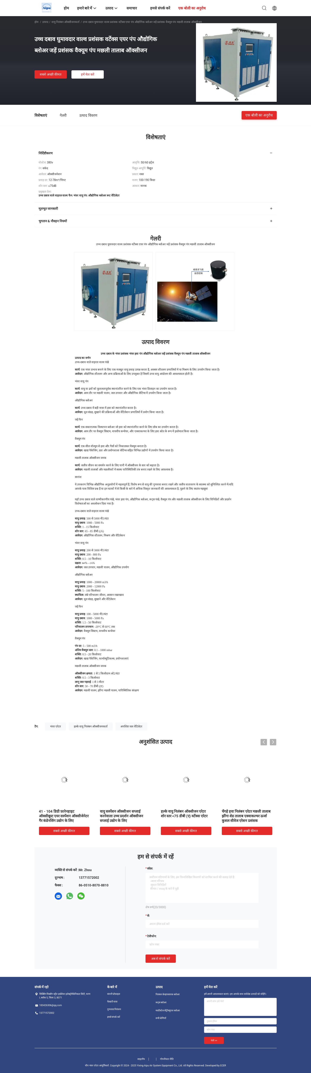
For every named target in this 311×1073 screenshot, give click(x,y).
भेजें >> (214, 1040)
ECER (223, 1065)
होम (36, 22)
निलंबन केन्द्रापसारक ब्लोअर (168, 994)
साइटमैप (141, 1059)
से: (148, 915)
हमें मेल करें (87, 74)
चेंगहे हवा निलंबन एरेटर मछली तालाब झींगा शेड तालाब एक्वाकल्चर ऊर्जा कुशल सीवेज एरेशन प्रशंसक (246, 816)
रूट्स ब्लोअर (161, 1002)
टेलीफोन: (152, 936)
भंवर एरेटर (55, 726)
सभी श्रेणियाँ (161, 1018)
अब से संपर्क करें (160, 959)
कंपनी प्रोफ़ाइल (113, 994)
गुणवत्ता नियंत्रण (114, 1009)
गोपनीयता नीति (167, 1059)
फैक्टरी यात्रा (112, 1001)
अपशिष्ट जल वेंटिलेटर (131, 726)
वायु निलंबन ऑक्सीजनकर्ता (65, 22)
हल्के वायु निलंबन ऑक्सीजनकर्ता (91, 726)
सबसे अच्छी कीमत (50, 74)
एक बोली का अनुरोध (259, 115)
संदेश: (150, 868)
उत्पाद (45, 22)
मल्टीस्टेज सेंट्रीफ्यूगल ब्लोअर (168, 1010)
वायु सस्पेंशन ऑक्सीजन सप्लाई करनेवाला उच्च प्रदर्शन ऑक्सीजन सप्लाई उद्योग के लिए (121, 816)
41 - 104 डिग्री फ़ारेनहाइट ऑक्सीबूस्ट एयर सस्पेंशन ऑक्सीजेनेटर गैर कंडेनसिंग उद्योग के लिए (64, 816)
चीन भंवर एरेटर (91, 1065)
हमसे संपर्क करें (113, 1017)
